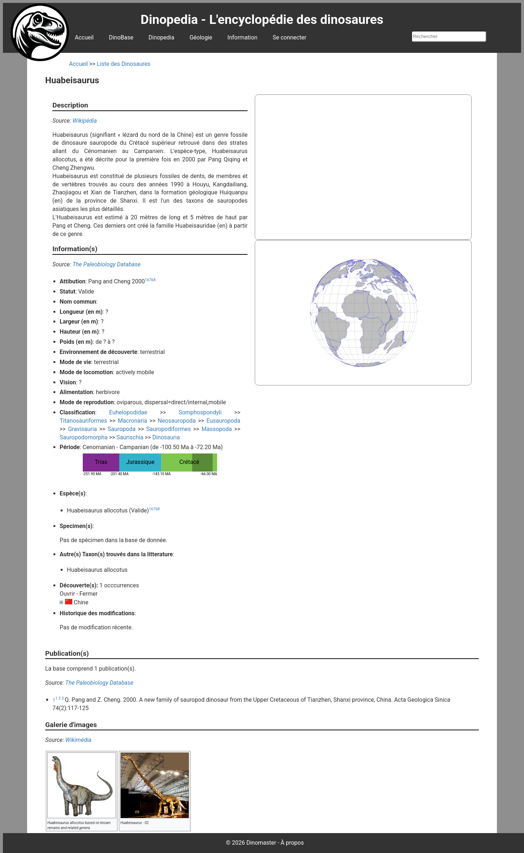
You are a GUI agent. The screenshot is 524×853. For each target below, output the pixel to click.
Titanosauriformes (83, 420)
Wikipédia (85, 120)
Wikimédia (78, 739)
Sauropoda (122, 429)
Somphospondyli (200, 412)
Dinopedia (161, 37)
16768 (150, 280)
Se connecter (289, 37)
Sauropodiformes (168, 429)
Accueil (84, 37)
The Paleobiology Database (107, 264)
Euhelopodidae (128, 412)
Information (242, 37)
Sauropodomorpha (84, 437)
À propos (292, 842)
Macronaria (132, 420)
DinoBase (121, 37)
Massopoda (217, 429)
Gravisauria (82, 429)
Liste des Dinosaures (123, 63)
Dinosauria (166, 437)
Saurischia (129, 437)
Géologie (200, 37)
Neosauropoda (177, 420)
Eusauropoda (223, 420)
